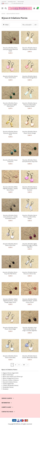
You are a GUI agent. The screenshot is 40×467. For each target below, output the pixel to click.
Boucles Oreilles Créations (11, 380)
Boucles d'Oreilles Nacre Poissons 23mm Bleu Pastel (30, 217)
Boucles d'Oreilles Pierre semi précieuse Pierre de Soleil (10, 49)
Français (5, 3)
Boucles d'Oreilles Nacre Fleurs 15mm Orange (30, 132)
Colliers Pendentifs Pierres (10, 385)
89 (24, 364)
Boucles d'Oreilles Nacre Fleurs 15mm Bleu (10, 356)
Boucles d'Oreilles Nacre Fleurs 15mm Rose (10, 76)
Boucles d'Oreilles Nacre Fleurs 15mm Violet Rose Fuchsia (30, 188)
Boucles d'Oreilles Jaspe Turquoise (10, 160)
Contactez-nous (12, 1)
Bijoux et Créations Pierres (9, 369)
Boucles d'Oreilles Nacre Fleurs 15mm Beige (10, 328)
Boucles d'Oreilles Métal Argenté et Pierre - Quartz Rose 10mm (10, 188)
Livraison (4, 1)
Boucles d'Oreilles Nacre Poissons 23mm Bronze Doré (10, 133)
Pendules (5, 389)
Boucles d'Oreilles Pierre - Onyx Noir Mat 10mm (10, 273)
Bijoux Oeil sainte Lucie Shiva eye (13, 376)
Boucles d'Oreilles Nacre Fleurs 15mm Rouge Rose (29, 76)
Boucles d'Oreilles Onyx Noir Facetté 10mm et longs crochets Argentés (30, 329)
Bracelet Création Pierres (10, 382)
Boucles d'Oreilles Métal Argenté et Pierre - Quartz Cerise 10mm (29, 300)
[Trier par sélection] (27, 24)
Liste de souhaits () (17, 3)
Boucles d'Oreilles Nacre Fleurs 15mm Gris (10, 244)
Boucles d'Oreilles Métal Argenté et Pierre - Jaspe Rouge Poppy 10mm (10, 300)
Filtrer (5, 24)
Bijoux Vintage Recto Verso (11, 378)
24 (36, 24)
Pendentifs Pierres (8, 387)
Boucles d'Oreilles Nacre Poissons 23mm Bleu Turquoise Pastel (30, 104)
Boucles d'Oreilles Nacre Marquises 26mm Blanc (30, 48)
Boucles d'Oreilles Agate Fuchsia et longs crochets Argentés (29, 245)
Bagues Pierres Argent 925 (10, 373)
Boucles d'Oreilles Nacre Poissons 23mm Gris (30, 273)
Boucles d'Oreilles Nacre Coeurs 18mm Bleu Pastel (29, 356)
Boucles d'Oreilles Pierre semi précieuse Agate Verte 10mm (10, 104)
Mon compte (21, 1)
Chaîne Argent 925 (8, 383)
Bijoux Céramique (8, 374)
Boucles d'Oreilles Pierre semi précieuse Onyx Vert (29, 160)
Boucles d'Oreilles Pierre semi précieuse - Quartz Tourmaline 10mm (10, 217)
